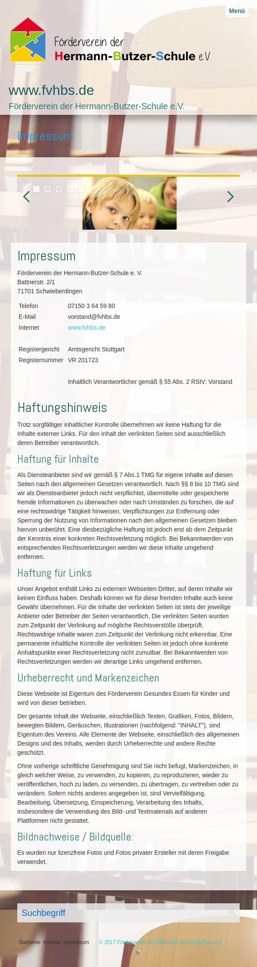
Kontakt (52, 942)
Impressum (76, 942)
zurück (28, 205)
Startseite (30, 942)
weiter (228, 205)
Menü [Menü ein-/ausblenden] (237, 10)
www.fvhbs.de (51, 90)
